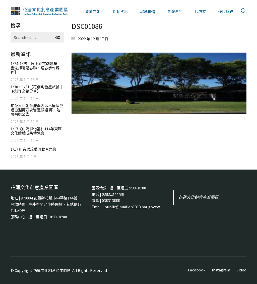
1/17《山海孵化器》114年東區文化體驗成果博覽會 (36, 131)
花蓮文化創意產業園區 (198, 197)
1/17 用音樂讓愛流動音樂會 (33, 149)
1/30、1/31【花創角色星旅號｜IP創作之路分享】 (37, 89)
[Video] (241, 269)
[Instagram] (221, 269)
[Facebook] (197, 269)
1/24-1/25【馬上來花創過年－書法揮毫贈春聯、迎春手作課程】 (36, 67)
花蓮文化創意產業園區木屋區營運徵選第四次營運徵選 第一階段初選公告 (37, 109)
